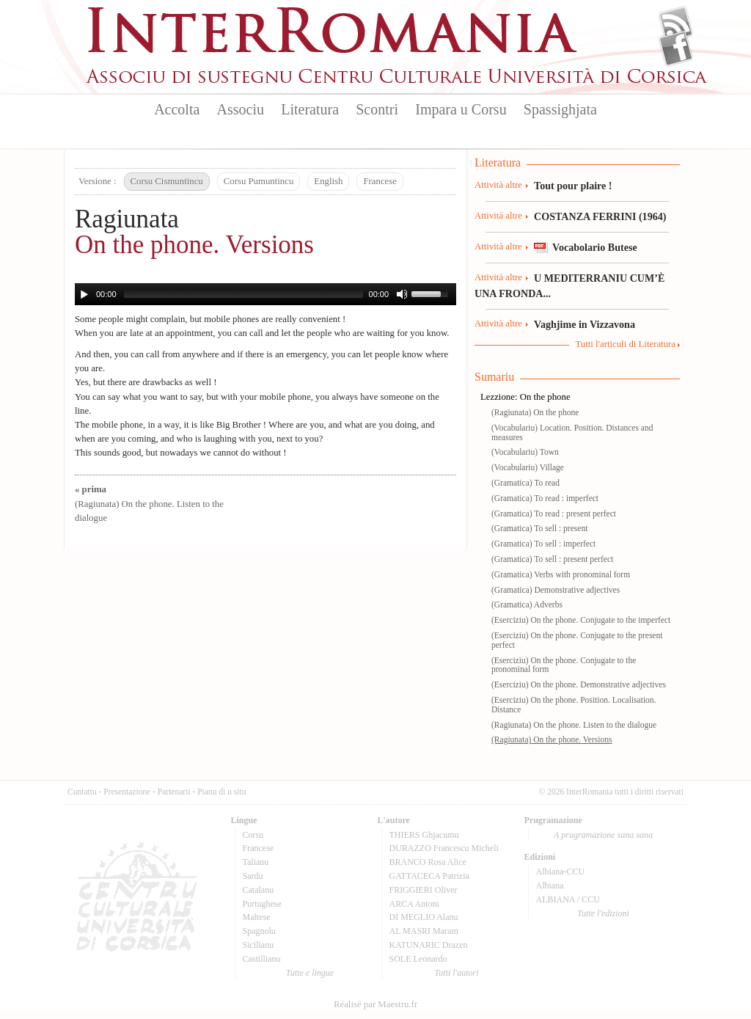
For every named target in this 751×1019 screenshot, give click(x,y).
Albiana (550, 885)
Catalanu (258, 890)
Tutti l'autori (456, 973)
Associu (240, 109)
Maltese (257, 917)
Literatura (310, 109)
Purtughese (262, 904)
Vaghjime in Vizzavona (584, 324)
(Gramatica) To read (525, 482)
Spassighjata (560, 109)
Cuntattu (82, 791)
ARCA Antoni (414, 904)
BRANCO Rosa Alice (427, 862)
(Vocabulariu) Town (525, 452)
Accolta (176, 109)
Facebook (676, 48)
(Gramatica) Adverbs (527, 604)
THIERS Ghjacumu (424, 835)
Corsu (253, 835)
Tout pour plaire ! (573, 185)
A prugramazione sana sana (603, 835)
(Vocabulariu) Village (527, 467)
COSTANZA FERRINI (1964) (600, 216)
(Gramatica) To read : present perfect (553, 513)
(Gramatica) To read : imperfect (544, 498)
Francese (379, 181)
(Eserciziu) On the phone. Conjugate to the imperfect (580, 620)
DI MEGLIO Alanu (423, 917)
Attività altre (498, 185)
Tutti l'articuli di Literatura (625, 344)
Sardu (253, 876)
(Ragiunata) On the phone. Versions (551, 739)
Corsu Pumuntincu (259, 181)
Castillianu (262, 959)
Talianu (256, 862)
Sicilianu (258, 945)
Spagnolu (259, 931)
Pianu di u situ (221, 791)
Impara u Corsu (460, 109)
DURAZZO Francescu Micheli (444, 848)
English (328, 181)
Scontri (377, 109)
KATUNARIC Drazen (428, 945)
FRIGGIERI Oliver (423, 890)
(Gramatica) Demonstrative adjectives (555, 589)
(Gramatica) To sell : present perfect (552, 559)
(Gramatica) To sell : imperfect (543, 543)
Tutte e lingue (310, 973)
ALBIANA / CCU (568, 899)
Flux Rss (676, 24)
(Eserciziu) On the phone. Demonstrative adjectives (578, 684)
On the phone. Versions (194, 244)
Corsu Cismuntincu (167, 181)
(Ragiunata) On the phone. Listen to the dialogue (149, 503)
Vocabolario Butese (594, 247)
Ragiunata (127, 219)
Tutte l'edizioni (603, 913)
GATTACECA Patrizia (429, 876)
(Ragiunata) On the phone (535, 412)
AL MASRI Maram (423, 931)
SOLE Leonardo (418, 959)
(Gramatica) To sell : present (539, 528)
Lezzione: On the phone (525, 397)
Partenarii (174, 791)
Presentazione (126, 791)
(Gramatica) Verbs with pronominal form (560, 574)
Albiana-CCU (560, 871)
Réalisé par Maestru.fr (375, 1004)
